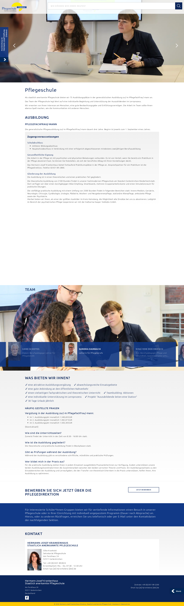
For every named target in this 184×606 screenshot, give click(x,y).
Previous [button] (14, 45)
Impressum (116, 604)
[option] (92, 41)
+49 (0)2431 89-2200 (150, 584)
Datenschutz (125, 604)
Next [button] (177, 45)
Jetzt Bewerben (143, 490)
